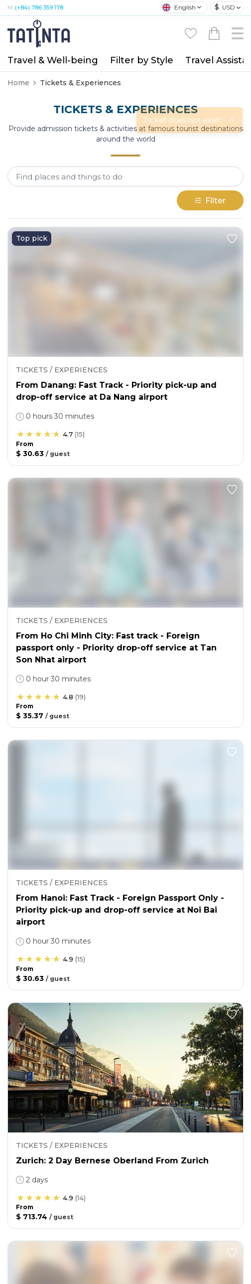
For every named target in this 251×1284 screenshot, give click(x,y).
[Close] (234, 17)
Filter (210, 100)
